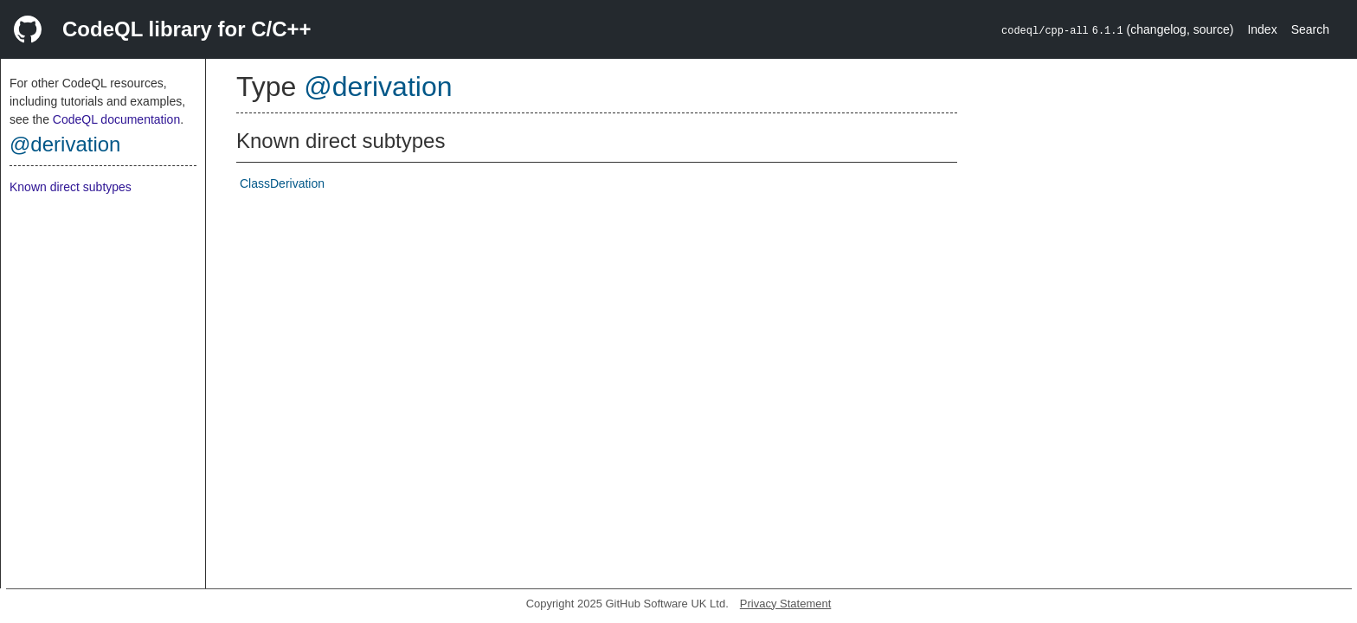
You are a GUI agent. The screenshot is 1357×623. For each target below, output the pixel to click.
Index (1262, 29)
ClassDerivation (282, 183)
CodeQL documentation (116, 119)
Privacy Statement (786, 603)
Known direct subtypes (71, 187)
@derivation (65, 144)
